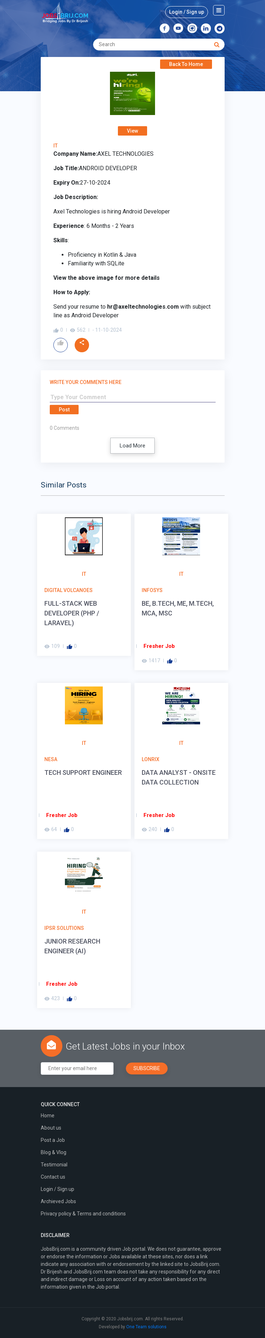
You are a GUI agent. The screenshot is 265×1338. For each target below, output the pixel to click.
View (132, 131)
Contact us (53, 1177)
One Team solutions (146, 1326)
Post (64, 409)
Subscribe (146, 1068)
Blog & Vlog (53, 1152)
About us (51, 1128)
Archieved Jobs (58, 1201)
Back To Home (186, 64)
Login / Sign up (186, 12)
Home (47, 1115)
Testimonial (54, 1164)
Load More (132, 445)
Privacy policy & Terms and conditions (83, 1213)
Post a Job (53, 1140)
